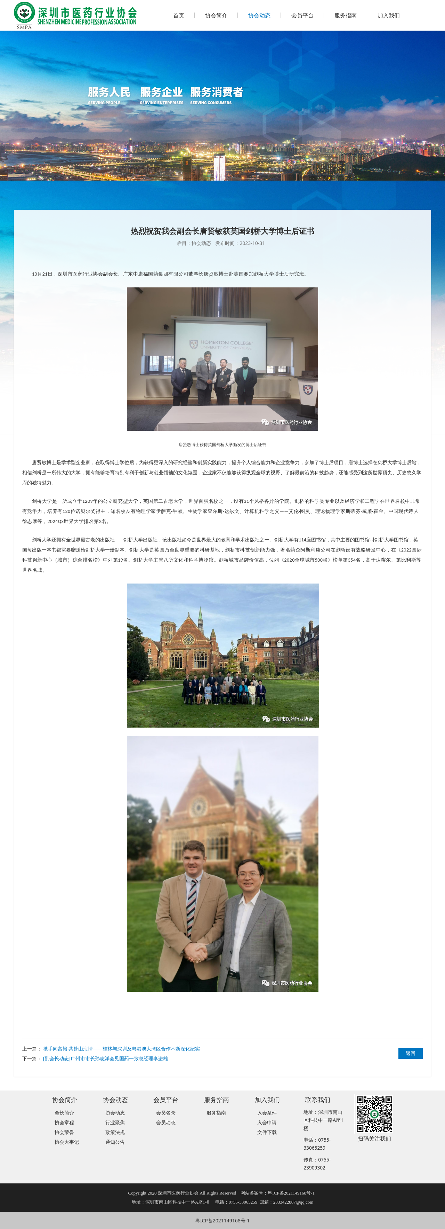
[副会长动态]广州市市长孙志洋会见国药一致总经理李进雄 (105, 1058)
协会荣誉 (64, 1132)
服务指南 (345, 15)
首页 (178, 15)
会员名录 (166, 1112)
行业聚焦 (115, 1122)
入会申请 (267, 1122)
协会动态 (259, 15)
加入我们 (389, 15)
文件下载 (267, 1132)
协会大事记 (67, 1142)
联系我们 (317, 1099)
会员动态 (166, 1122)
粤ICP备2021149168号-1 (222, 1220)
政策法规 (115, 1132)
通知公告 (115, 1142)
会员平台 (302, 15)
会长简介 (64, 1112)
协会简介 (216, 15)
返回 (410, 1053)
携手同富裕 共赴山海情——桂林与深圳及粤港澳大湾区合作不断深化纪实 (121, 1048)
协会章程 (64, 1122)
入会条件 (267, 1112)
